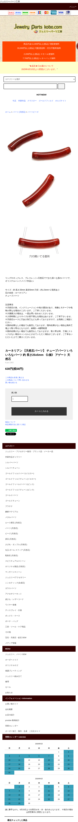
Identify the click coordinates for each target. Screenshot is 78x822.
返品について (10, 422)
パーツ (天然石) (19, 112)
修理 (7, 682)
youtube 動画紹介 (12, 720)
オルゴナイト (60, 101)
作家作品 (22, 101)
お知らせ (9, 693)
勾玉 (14, 101)
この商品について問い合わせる (17, 380)
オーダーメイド (11, 660)
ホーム (8, 112)
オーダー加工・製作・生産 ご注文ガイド (22, 731)
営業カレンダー (11, 726)
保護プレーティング (13, 671)
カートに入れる (39, 411)
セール (8, 687)
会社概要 (9, 709)
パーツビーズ (33, 112)
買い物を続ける (11, 383)
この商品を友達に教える (14, 377)
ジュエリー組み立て (13, 676)
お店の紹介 (9, 715)
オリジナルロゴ (11, 665)
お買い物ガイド (11, 704)
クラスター (32, 101)
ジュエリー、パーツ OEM (15, 654)
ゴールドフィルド (46, 101)
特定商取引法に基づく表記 (15, 424)
